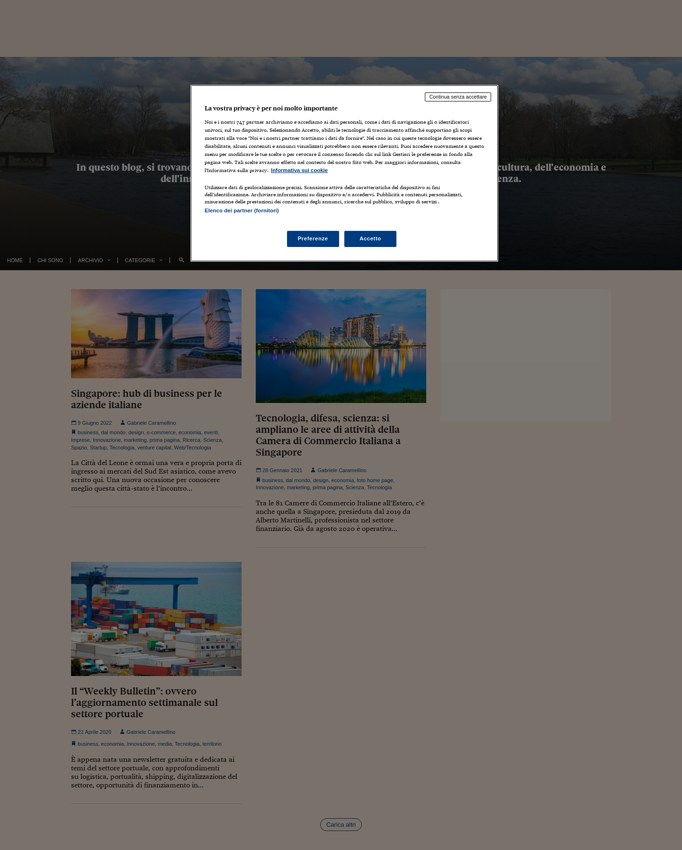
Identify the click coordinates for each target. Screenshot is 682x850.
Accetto (370, 238)
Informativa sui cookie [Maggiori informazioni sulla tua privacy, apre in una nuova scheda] (299, 170)
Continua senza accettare (458, 97)
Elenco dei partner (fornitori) (242, 210)
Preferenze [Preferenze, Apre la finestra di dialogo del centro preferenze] (313, 238)
